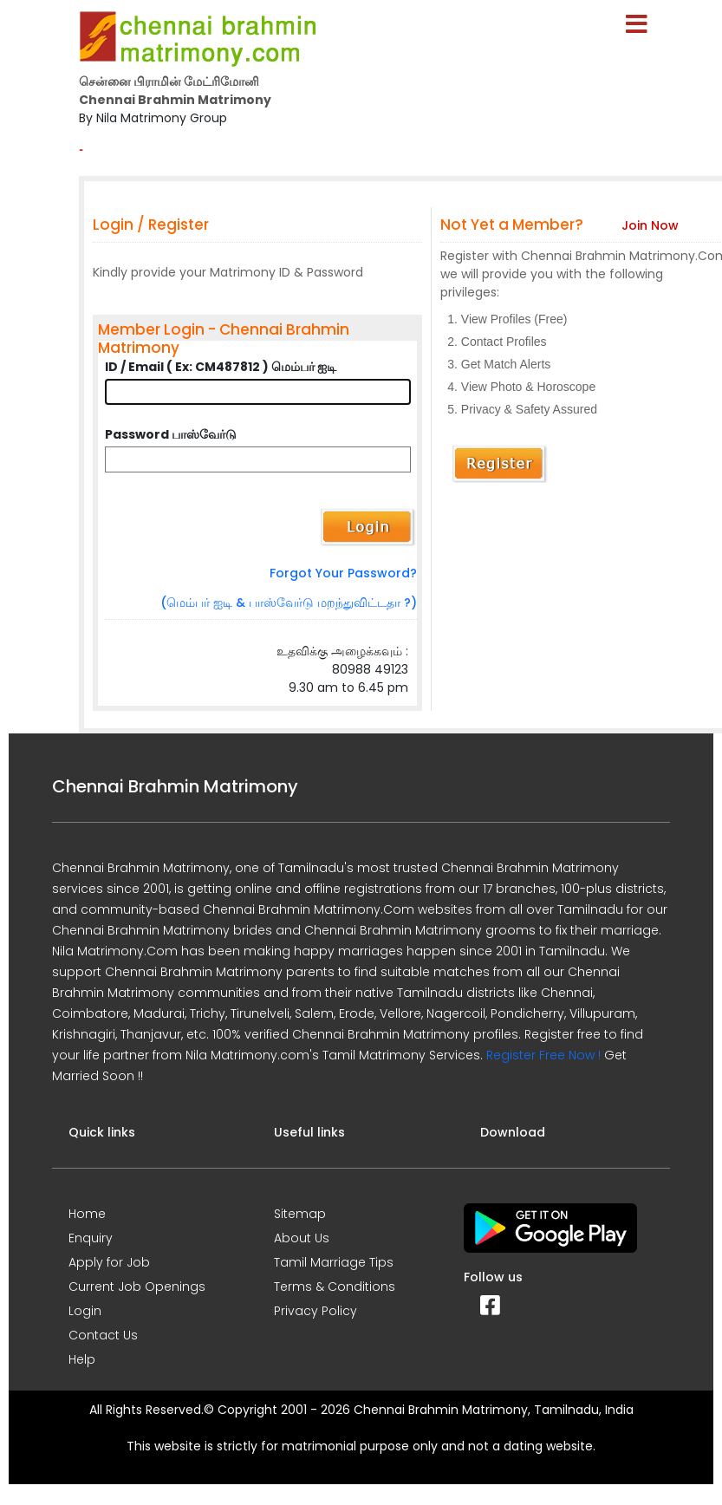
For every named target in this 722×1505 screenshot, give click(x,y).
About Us (301, 1238)
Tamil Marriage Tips (334, 1262)
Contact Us (103, 1335)
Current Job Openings (136, 1286)
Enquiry (90, 1238)
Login (84, 1310)
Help (81, 1359)
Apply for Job (109, 1262)
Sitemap (300, 1213)
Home (87, 1213)
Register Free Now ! (543, 1055)
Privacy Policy (315, 1310)
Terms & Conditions (334, 1286)
